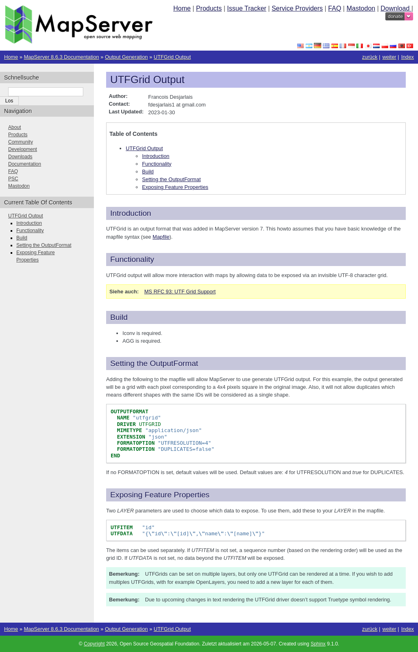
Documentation (24, 164)
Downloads (20, 157)
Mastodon (361, 8)
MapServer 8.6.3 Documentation (61, 57)
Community (20, 142)
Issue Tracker (246, 8)
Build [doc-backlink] (119, 317)
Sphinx (318, 644)
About (14, 127)
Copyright (94, 644)
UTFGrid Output (172, 57)
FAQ (334, 8)
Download (395, 8)
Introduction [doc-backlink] (130, 213)
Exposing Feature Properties (175, 187)
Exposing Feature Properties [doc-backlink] (159, 494)
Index (407, 57)
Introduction (155, 156)
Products (209, 8)
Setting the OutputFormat (171, 179)
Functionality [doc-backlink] (132, 259)
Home (182, 8)
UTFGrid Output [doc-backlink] (147, 79)
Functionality (156, 164)
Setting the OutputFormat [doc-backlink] (154, 363)
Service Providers (296, 8)
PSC (13, 179)
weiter (389, 57)
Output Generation (126, 57)
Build (147, 172)
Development (22, 149)
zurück (370, 57)
